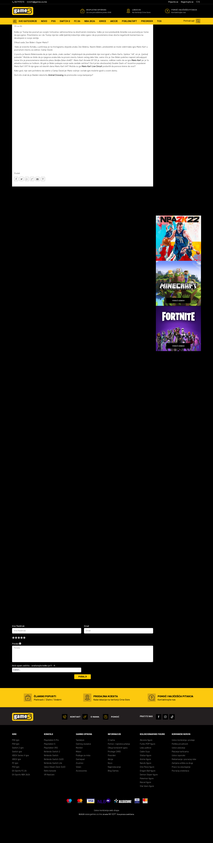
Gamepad (80, 784)
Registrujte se (187, 2)
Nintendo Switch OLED (54, 784)
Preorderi (112, 780)
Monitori (79, 772)
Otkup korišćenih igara (117, 772)
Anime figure (145, 784)
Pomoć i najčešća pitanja (119, 768)
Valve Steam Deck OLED (54, 791)
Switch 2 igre (18, 772)
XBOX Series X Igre (20, 780)
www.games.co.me (93, 839)
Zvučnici (79, 787)
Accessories (81, 795)
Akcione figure (146, 764)
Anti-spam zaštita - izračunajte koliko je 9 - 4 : (34, 690)
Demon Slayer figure (149, 799)
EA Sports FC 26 (19, 795)
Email (86, 650)
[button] (192, 21)
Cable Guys (145, 776)
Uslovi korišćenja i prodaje (183, 764)
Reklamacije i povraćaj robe (184, 784)
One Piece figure (147, 791)
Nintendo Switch (51, 780)
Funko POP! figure (147, 768)
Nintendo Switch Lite (53, 787)
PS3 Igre (15, 791)
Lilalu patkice (145, 772)
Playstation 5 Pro (51, 764)
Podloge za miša (83, 780)
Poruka (16, 668)
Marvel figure (145, 807)
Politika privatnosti (180, 768)
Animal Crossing (55, 99)
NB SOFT (112, 839)
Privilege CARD (114, 776)
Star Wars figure (147, 810)
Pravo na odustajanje (181, 791)
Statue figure (145, 780)
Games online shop (20, 27)
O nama (111, 764)
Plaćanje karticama (180, 776)
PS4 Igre (15, 768)
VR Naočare (49, 799)
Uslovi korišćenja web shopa (106, 835)
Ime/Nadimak (18, 650)
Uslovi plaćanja (178, 772)
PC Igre (15, 787)
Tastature (80, 764)
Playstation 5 (49, 768)
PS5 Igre (15, 764)
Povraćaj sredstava (180, 795)
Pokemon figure (147, 803)
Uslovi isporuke (178, 780)
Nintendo (40, 27)
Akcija (110, 784)
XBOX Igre (16, 784)
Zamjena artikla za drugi (182, 787)
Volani (78, 791)
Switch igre (17, 776)
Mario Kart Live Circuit (91, 90)
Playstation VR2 (51, 772)
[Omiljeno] (198, 2)
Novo (110, 787)
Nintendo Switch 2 (52, 776)
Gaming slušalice (83, 768)
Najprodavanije (114, 791)
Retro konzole (50, 795)
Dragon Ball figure (147, 795)
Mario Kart (136, 84)
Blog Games (113, 795)
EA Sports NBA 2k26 (21, 799)
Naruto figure (145, 787)
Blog (32, 27)
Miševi (78, 776)
